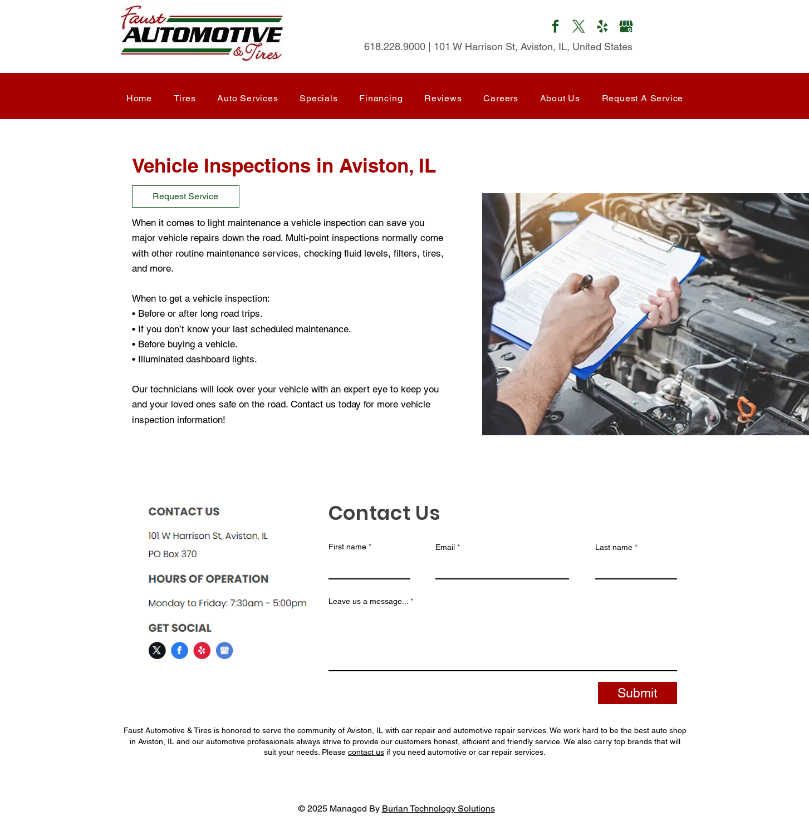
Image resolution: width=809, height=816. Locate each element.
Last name (614, 547)
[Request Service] (185, 196)
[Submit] (637, 693)
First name (347, 546)
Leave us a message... (368, 601)
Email (445, 547)
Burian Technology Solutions (438, 808)
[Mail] (555, 28)
